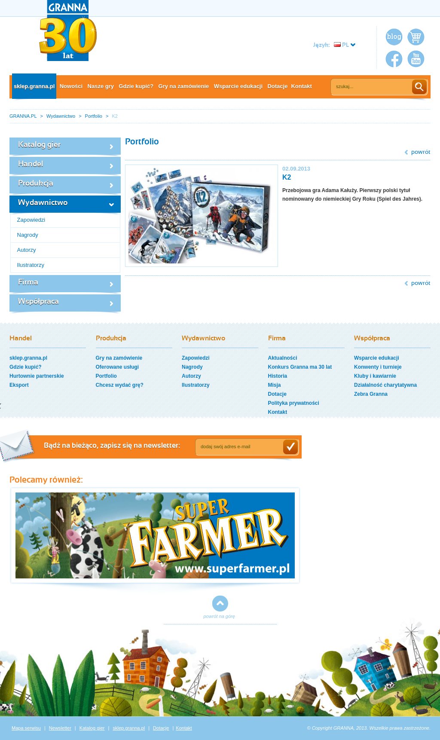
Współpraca (38, 302)
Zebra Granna (371, 394)
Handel (30, 164)
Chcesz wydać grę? (120, 385)
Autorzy (26, 250)
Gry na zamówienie (184, 86)
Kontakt (301, 86)
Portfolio (93, 116)
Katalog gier (39, 145)
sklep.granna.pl (34, 86)
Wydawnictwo (60, 116)
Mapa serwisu (26, 728)
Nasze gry (101, 86)
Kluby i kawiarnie (375, 376)
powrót (421, 152)
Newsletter (60, 728)
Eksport (19, 385)
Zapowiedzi (31, 220)
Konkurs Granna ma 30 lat (300, 367)
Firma (28, 282)
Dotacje (277, 86)
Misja (274, 385)
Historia (277, 376)
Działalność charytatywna (385, 385)
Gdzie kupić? (136, 86)
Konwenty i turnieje (378, 367)
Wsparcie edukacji (238, 86)
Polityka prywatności (293, 403)
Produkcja (35, 183)
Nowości (71, 86)
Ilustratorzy (31, 265)
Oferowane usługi (117, 367)
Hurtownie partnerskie (36, 376)
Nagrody (27, 235)
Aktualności (282, 358)
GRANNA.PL (23, 116)
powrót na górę (219, 616)
